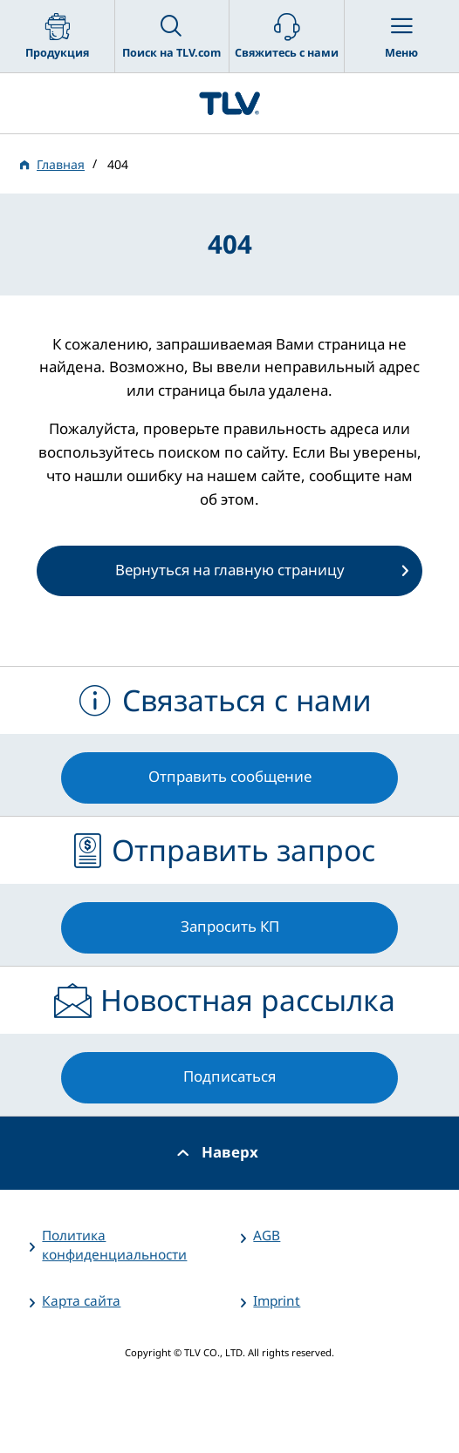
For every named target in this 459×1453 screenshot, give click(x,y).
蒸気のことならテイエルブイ (229, 103)
